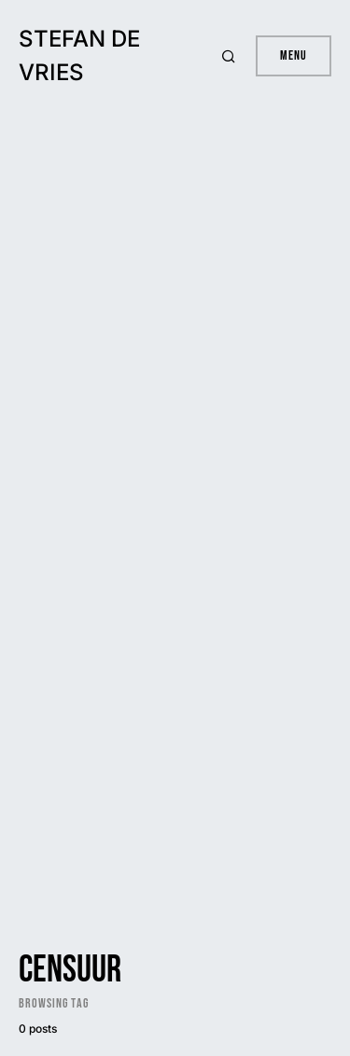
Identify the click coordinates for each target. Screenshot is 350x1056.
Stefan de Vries (79, 55)
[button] (231, 55)
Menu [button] (293, 55)
